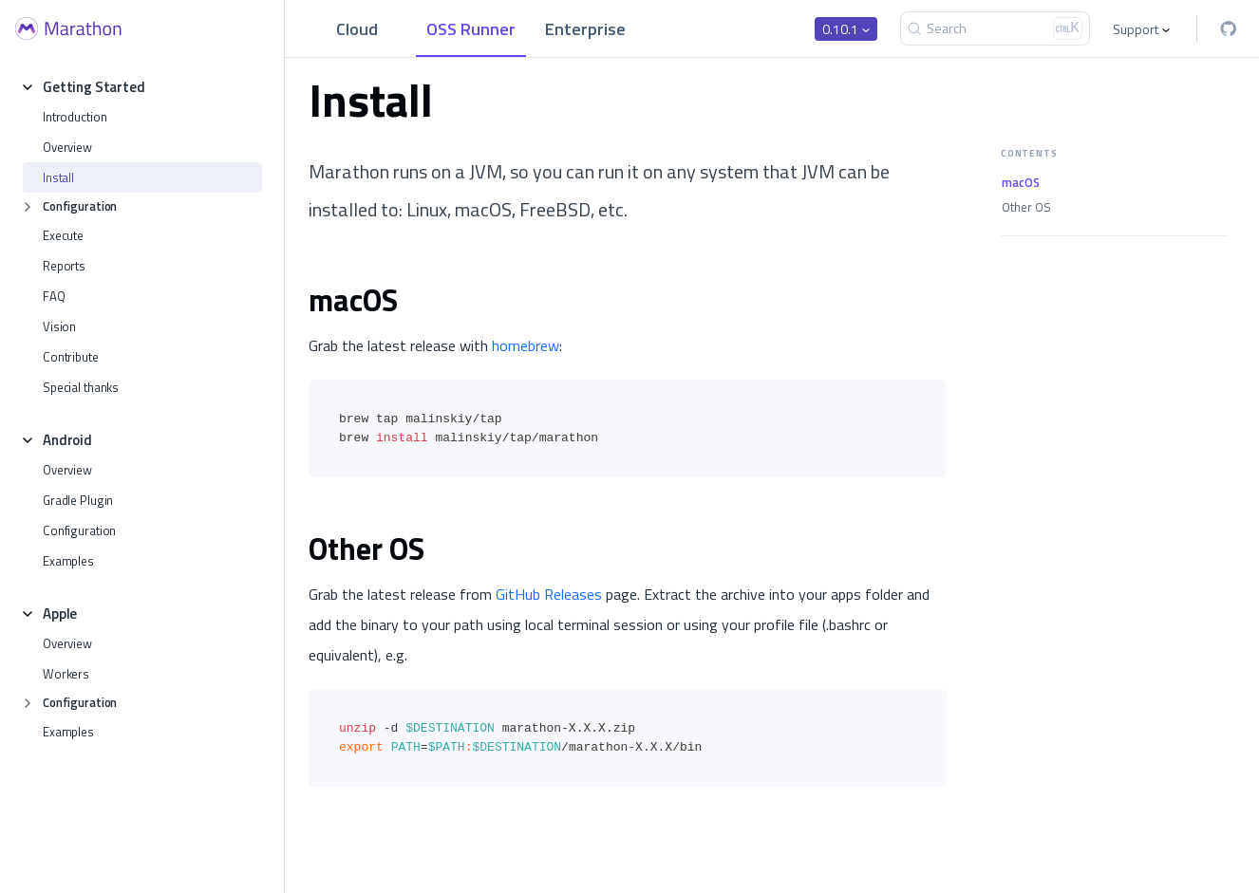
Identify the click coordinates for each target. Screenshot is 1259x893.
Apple (60, 613)
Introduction (74, 116)
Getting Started (94, 87)
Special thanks (81, 387)
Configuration (80, 205)
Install (58, 177)
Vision (59, 326)
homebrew (525, 345)
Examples (68, 560)
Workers (66, 673)
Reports (64, 265)
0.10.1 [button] (840, 29)
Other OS (1026, 207)
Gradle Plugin (78, 500)
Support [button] (1135, 29)
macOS (1021, 183)
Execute (63, 235)
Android (67, 440)
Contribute (71, 356)
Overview (67, 147)
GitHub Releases (549, 594)
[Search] (995, 28)
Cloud (357, 29)
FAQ (54, 296)
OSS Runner (471, 29)
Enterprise (585, 29)
